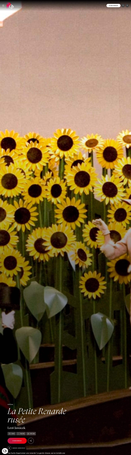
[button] (5, 451)
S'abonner (113, 5)
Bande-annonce (16, 448)
